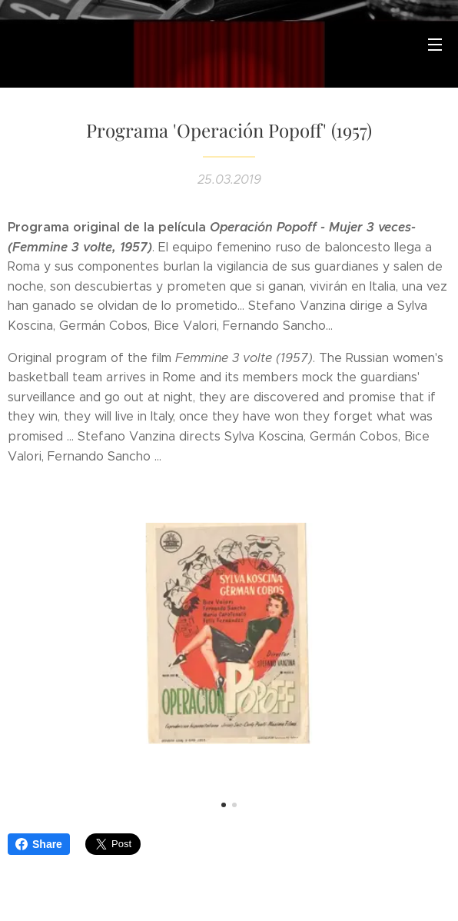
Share (38, 844)
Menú (435, 44)
